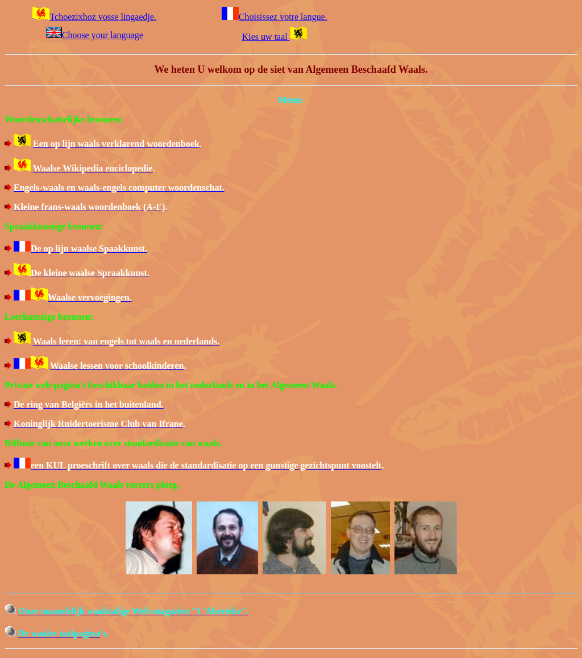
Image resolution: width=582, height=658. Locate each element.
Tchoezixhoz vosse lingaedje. (94, 17)
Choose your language (94, 35)
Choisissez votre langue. (274, 17)
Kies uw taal (274, 37)
